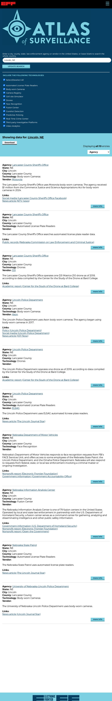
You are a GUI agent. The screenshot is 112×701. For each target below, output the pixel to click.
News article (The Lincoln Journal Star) (23, 421)
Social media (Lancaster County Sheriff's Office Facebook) (34, 198)
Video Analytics (11, 126)
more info (97, 206)
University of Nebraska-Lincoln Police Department (40, 586)
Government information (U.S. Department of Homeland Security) (39, 525)
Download (10, 143)
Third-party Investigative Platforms (20, 122)
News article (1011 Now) (15, 335)
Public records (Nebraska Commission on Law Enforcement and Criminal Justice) (48, 242)
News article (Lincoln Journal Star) (21, 614)
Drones (8, 100)
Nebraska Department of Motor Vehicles (35, 434)
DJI (14, 270)
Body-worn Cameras (14, 89)
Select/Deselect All (13, 80)
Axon (15, 314)
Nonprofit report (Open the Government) (25, 531)
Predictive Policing (13, 115)
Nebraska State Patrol (24, 545)
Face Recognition (12, 104)
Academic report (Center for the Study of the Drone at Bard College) (40, 286)
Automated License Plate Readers (20, 85)
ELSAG (16, 408)
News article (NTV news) (15, 200)
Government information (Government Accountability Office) (37, 476)
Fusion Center (11, 107)
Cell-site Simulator (13, 96)
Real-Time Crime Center (15, 119)
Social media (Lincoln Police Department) (25, 333)
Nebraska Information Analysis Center (33, 489)
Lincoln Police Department (27, 299)
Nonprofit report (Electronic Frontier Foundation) (30, 473)
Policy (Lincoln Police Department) (22, 330)
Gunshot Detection (13, 111)
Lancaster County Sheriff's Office (30, 164)
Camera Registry (12, 93)
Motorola (17, 179)
